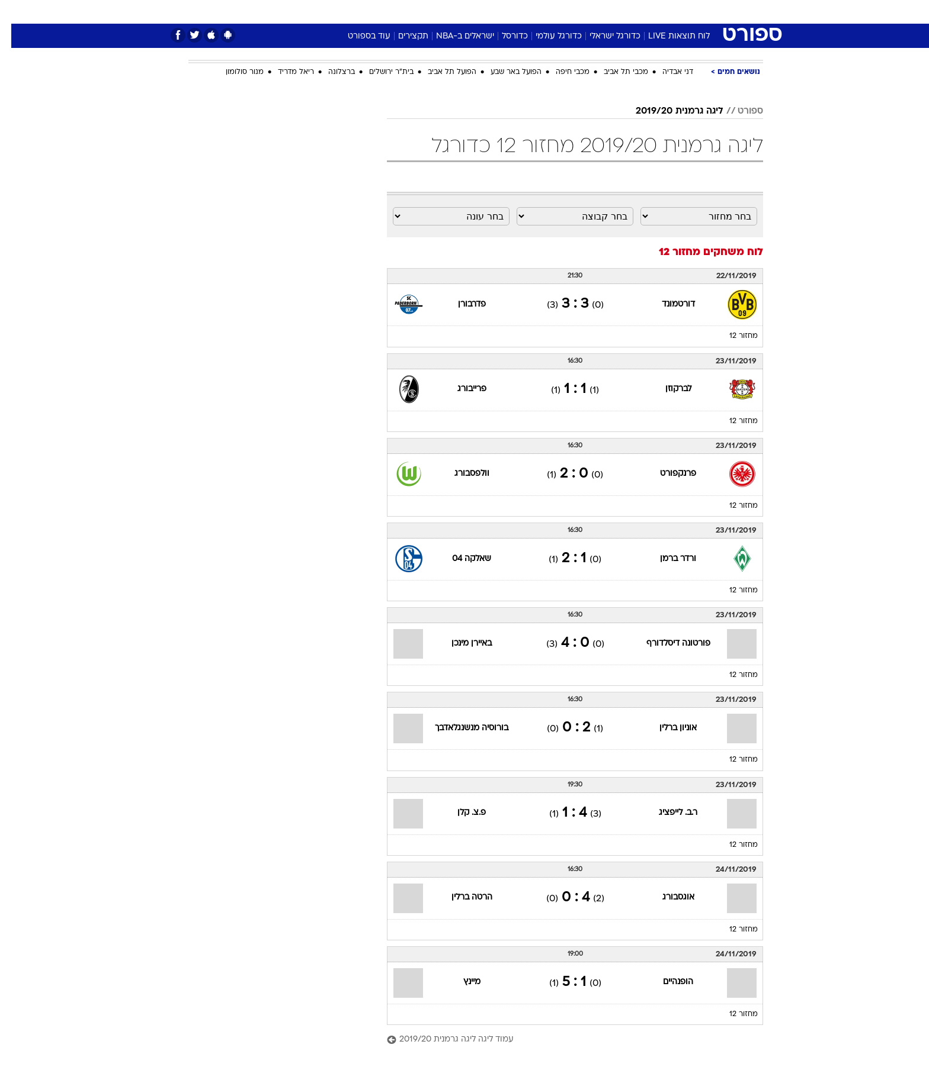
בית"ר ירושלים (380, 72)
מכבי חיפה (561, 72)
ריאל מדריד (285, 72)
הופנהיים (667, 982)
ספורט (634, 11)
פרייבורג (460, 389)
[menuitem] (667, 11)
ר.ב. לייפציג (667, 813)
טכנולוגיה (372, 11)
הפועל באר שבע (504, 72)
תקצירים (402, 36)
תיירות (417, 11)
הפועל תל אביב (441, 72)
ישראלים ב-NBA (454, 36)
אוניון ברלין (666, 728)
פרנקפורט (667, 474)
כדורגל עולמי (547, 36)
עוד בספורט (358, 36)
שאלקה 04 (460, 559)
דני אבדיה (666, 72)
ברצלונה (330, 72)
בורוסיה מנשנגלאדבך (460, 728)
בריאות (457, 11)
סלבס (558, 11)
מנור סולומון (233, 72)
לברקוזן (667, 389)
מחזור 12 (732, 336)
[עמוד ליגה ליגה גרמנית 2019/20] (564, 1040)
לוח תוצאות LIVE (668, 36)
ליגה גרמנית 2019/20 (668, 111)
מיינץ (460, 982)
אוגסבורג (667, 897)
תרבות (595, 11)
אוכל (494, 11)
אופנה (329, 11)
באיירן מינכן (460, 643)
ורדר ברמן (667, 559)
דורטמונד (667, 304)
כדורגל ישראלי (603, 36)
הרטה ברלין (460, 897)
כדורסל (504, 36)
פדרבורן (461, 304)
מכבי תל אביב (614, 72)
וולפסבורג (460, 474)
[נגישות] (16, 12)
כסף (525, 11)
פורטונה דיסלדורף (667, 643)
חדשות (674, 11)
